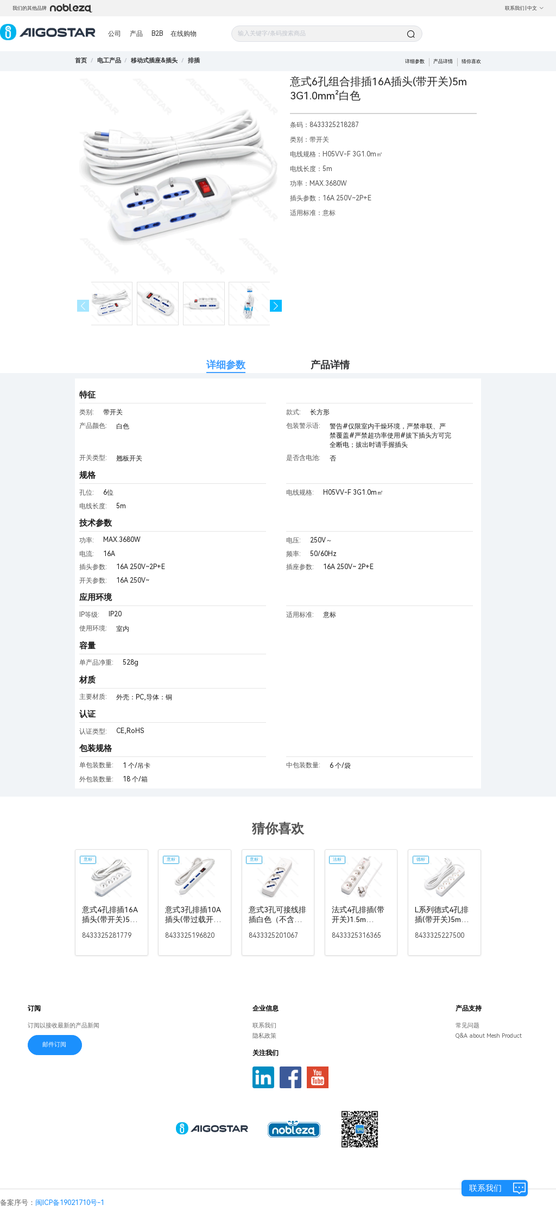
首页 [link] (81, 60)
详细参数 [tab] (225, 364)
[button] (276, 306)
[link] (109, 60)
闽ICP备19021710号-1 (69, 1202)
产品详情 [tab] (330, 364)
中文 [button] (535, 8)
